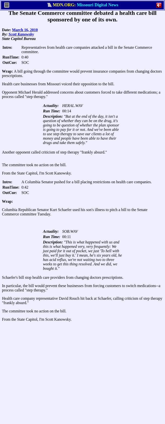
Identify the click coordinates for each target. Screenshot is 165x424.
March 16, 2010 (25, 30)
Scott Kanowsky (21, 34)
